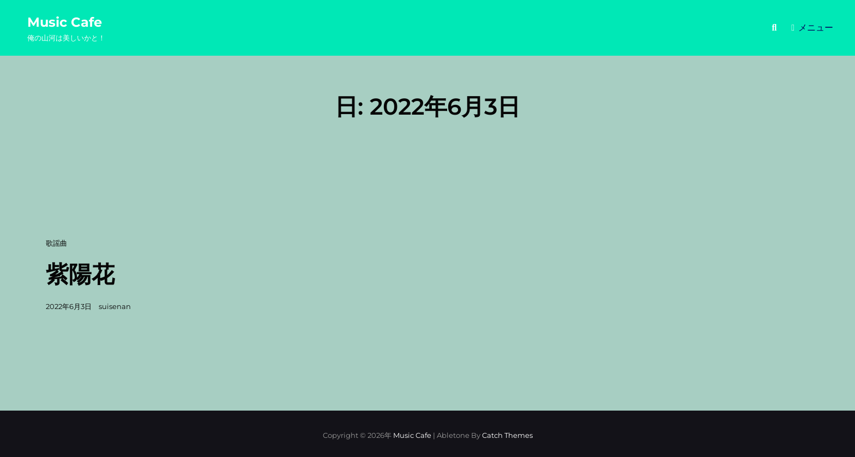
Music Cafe (64, 22)
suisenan (115, 306)
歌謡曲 (56, 243)
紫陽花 (80, 274)
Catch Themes (507, 435)
